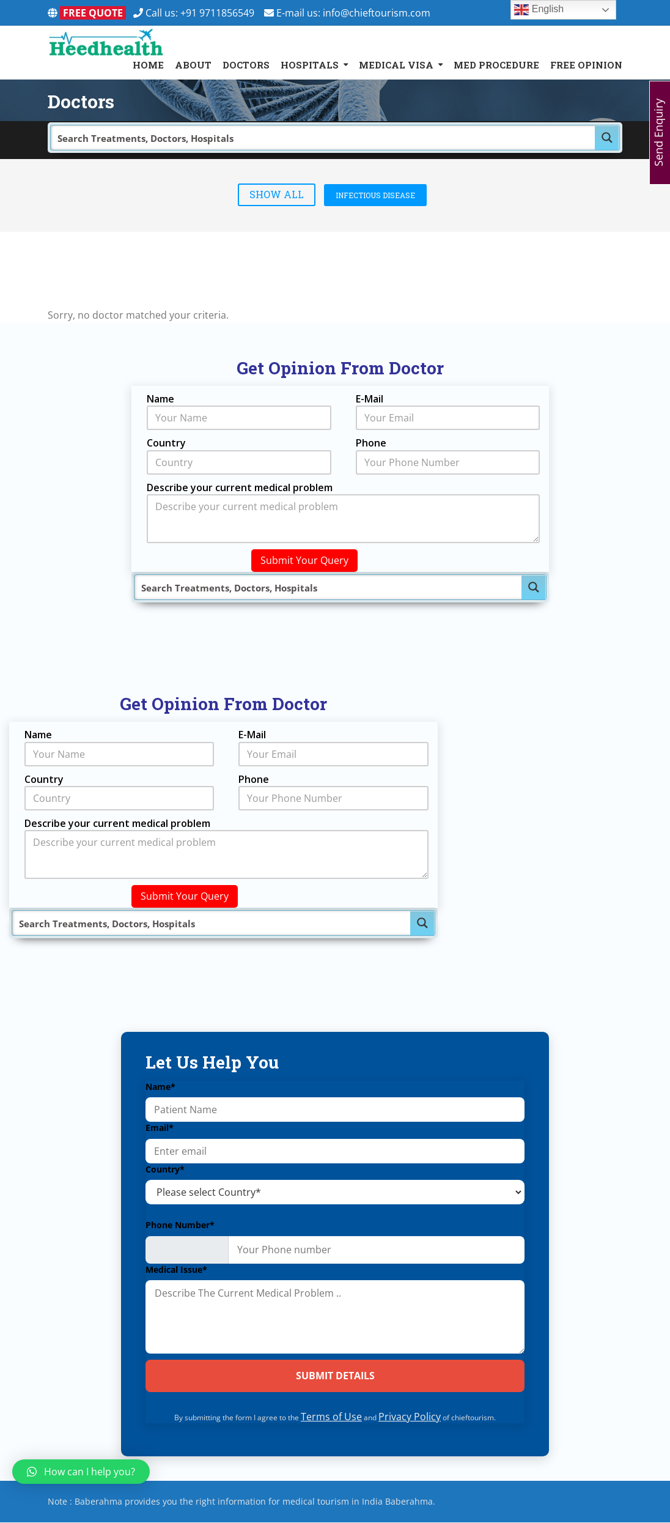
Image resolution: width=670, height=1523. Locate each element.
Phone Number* (180, 1225)
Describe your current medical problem (240, 487)
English (539, 9)
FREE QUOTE (93, 13)
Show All (276, 194)
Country (166, 443)
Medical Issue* (176, 1270)
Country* (165, 1169)
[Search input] (323, 137)
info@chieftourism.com (376, 13)
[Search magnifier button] (607, 137)
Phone (371, 443)
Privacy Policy (409, 1417)
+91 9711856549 (222, 13)
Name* (160, 1086)
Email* (159, 1127)
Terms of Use (331, 1417)
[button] (81, 1471)
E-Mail (369, 399)
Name (160, 399)
